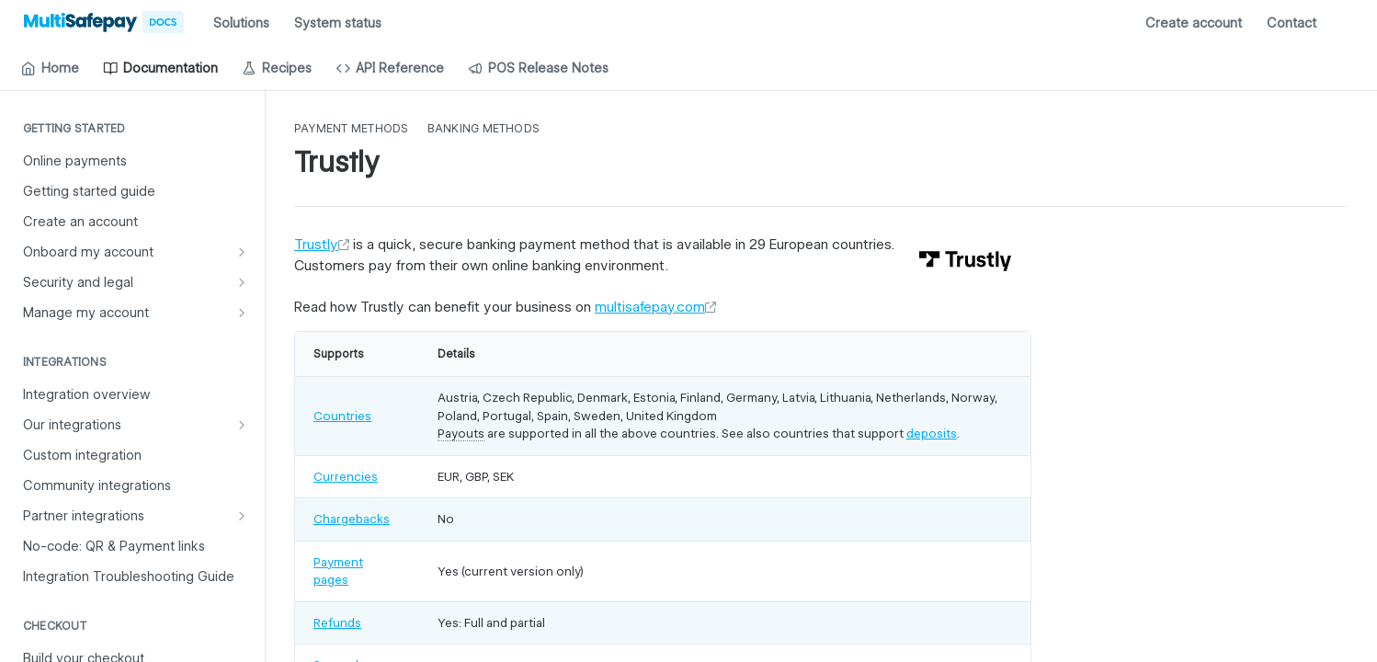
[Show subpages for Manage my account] (241, 312)
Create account (1193, 23)
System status (337, 23)
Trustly (316, 244)
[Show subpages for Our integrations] (241, 424)
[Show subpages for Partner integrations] (241, 515)
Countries (342, 415)
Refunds (337, 622)
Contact (1291, 23)
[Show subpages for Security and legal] (241, 282)
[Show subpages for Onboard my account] (241, 252)
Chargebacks (351, 518)
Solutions (241, 23)
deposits (931, 433)
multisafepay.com (650, 307)
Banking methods (484, 128)
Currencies (345, 476)
